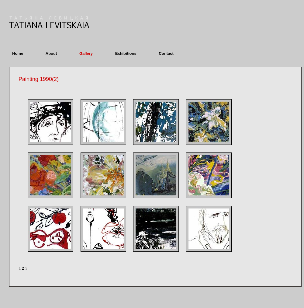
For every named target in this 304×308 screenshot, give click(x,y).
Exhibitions (125, 53)
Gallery (86, 53)
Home (17, 53)
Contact (166, 53)
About (51, 53)
